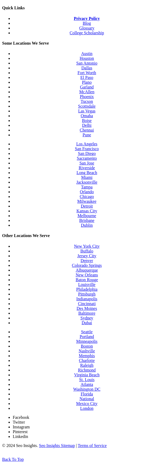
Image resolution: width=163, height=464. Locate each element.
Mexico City (86, 403)
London (86, 408)
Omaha (87, 115)
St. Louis (87, 379)
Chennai (87, 130)
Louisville (87, 284)
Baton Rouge (87, 279)
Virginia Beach (87, 375)
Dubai (87, 322)
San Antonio (86, 63)
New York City (87, 246)
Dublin (87, 225)
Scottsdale (87, 106)
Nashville (87, 351)
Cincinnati (87, 303)
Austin (87, 53)
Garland (87, 87)
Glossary (87, 28)
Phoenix (87, 96)
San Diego (87, 153)
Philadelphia (86, 289)
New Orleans (87, 275)
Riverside (87, 168)
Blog (87, 23)
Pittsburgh (87, 294)
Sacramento (87, 158)
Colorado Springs (87, 265)
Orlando (87, 191)
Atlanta (86, 384)
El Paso (86, 77)
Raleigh (86, 365)
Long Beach (86, 172)
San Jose (86, 163)
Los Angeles (86, 144)
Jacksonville (86, 182)
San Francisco (87, 148)
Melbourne (87, 215)
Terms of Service (92, 445)
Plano (87, 82)
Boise (87, 120)
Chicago (87, 196)
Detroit (87, 206)
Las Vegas (86, 111)
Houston (87, 58)
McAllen (87, 92)
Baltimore (86, 313)
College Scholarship (87, 33)
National (86, 398)
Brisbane (87, 220)
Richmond (87, 370)
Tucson (87, 101)
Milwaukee (86, 201)
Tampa (86, 187)
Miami (87, 177)
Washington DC (86, 389)
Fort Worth (87, 72)
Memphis (87, 355)
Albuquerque (87, 270)
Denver (86, 260)
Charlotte (87, 360)
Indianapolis (86, 299)
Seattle (87, 332)
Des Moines (87, 308)
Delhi (87, 125)
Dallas (87, 68)
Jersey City (86, 256)
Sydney (86, 318)
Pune (87, 135)
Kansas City (86, 211)
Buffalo (86, 251)
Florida (87, 394)
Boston (87, 346)
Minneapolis (86, 341)
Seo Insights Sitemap (57, 445)
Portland (87, 336)
